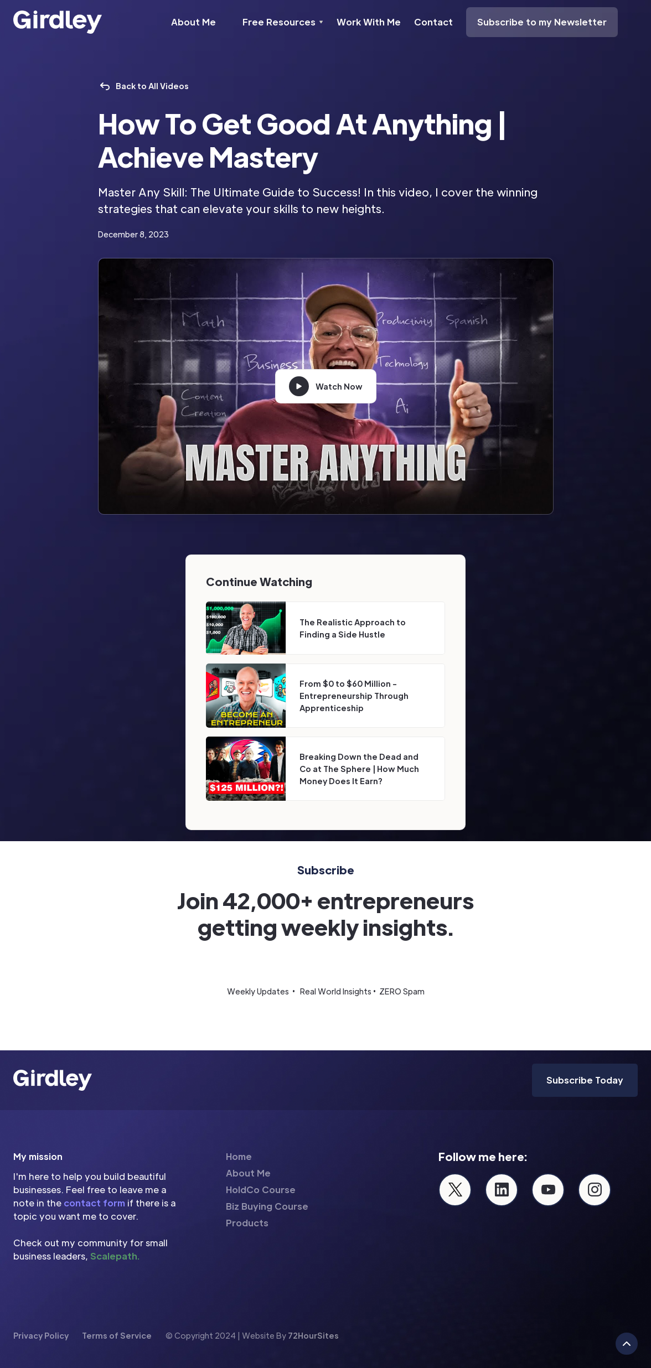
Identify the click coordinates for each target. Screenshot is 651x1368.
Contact (433, 22)
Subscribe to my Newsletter (542, 22)
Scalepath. (115, 1256)
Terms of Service (117, 1335)
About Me (193, 22)
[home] (57, 22)
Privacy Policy (41, 1335)
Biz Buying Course (267, 1206)
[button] (282, 22)
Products (247, 1223)
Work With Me (369, 22)
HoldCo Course (261, 1189)
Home (239, 1156)
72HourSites (313, 1335)
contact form (94, 1203)
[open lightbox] (325, 386)
